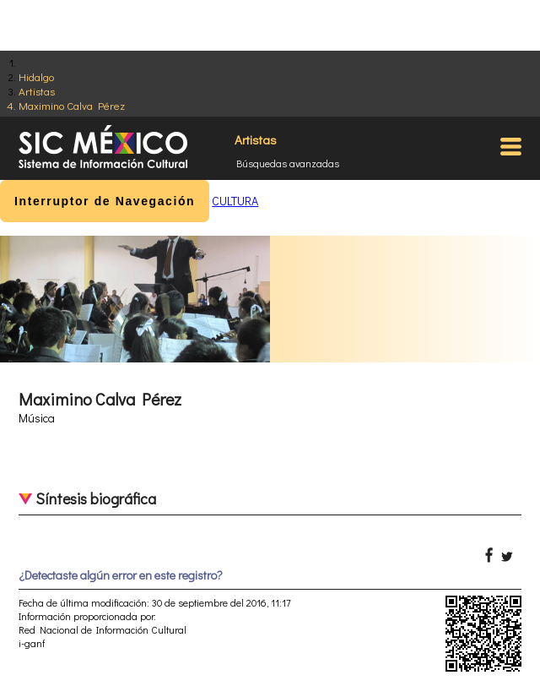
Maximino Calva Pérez (72, 105)
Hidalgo (36, 76)
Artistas (37, 91)
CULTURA (235, 201)
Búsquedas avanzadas (287, 163)
